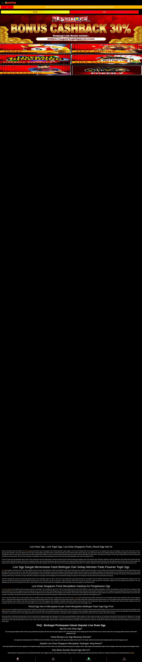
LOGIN (104, 12)
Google (132, 653)
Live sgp (4, 570)
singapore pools (74, 597)
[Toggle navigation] (2, 3)
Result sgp (4, 609)
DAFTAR (35, 12)
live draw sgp (26, 551)
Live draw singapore (7, 589)
